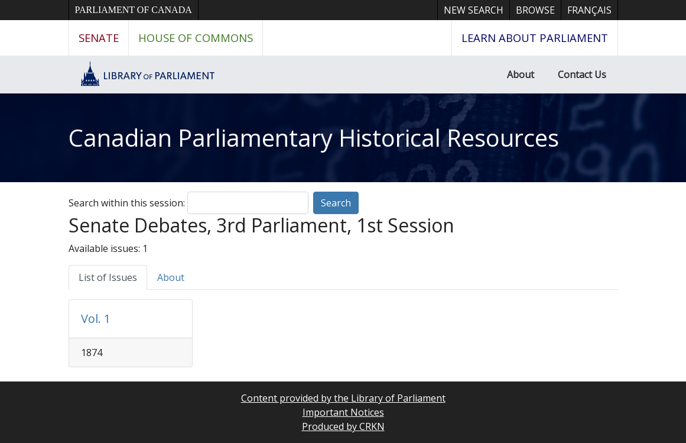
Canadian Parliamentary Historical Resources (314, 137)
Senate (99, 37)
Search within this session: (127, 202)
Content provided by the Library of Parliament (343, 398)
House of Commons (195, 37)
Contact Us (582, 74)
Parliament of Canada (133, 10)
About (520, 74)
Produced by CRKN (343, 426)
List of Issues (108, 277)
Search (336, 202)
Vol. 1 (95, 318)
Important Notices (343, 412)
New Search (473, 10)
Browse (535, 10)
